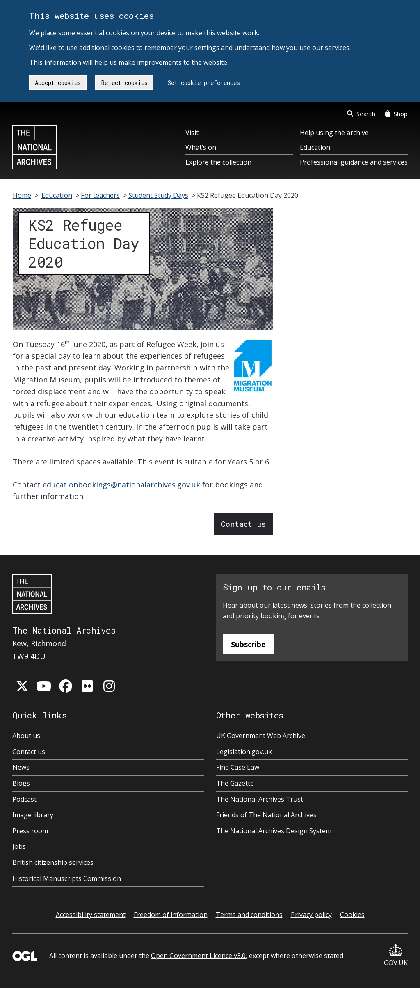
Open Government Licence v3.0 (198, 955)
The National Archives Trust (259, 799)
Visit (192, 132)
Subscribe (248, 644)
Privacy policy (311, 914)
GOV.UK (396, 955)
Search (361, 114)
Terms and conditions (249, 914)
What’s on (200, 147)
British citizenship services (53, 862)
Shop (396, 114)
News (21, 767)
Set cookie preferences (204, 83)
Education (315, 147)
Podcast (24, 799)
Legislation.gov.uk (244, 751)
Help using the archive (334, 132)
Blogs (21, 783)
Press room (30, 830)
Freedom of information (171, 914)
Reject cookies (124, 83)
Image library (32, 814)
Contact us (243, 524)
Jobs (19, 846)
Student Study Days (158, 195)
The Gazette (235, 783)
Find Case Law (237, 767)
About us (26, 735)
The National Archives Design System (273, 830)
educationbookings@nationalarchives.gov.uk (121, 484)
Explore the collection (218, 162)
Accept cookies (58, 83)
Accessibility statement (91, 914)
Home (22, 195)
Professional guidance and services (354, 162)
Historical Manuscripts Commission (66, 878)
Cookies (352, 914)
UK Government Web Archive (260, 735)
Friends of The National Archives (266, 814)
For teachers (100, 195)
